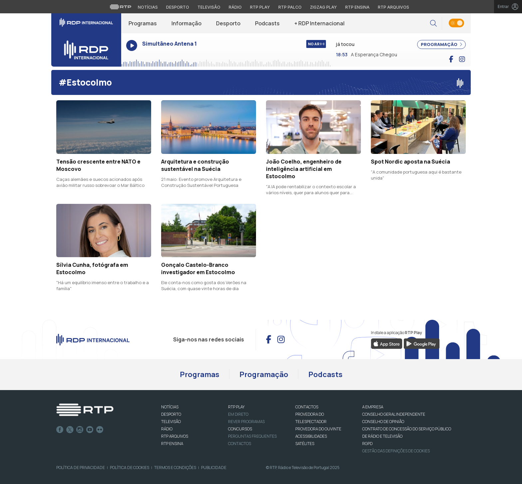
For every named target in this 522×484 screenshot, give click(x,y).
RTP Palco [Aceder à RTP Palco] (290, 7)
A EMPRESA (372, 407)
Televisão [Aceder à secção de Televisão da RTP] (208, 7)
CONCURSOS (240, 429)
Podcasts (267, 23)
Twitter (70, 429)
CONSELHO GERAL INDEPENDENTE (393, 414)
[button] (433, 23)
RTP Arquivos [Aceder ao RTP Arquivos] (393, 7)
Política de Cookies (129, 467)
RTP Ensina (172, 443)
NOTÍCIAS (169, 407)
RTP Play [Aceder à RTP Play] (260, 7)
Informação (186, 23)
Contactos (239, 443)
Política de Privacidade (80, 467)
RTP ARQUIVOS (174, 436)
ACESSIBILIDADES (311, 436)
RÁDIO (166, 429)
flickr (100, 429)
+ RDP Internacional (319, 23)
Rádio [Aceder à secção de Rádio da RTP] (235, 7)
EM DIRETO (238, 414)
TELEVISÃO (171, 421)
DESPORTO (171, 414)
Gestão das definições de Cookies (396, 451)
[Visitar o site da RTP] (120, 6)
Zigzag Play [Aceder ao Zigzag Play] (323, 7)
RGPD (367, 443)
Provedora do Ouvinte (318, 429)
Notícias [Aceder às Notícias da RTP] (148, 7)
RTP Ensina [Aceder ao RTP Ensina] (357, 7)
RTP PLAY (236, 407)
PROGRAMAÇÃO (441, 44)
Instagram (80, 429)
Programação (263, 374)
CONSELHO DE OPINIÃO (383, 421)
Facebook (60, 429)
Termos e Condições (175, 467)
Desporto (228, 23)
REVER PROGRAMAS (246, 421)
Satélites (304, 443)
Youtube (90, 429)
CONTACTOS (306, 407)
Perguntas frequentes (252, 436)
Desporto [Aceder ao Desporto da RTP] (177, 7)
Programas (143, 23)
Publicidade (213, 467)
